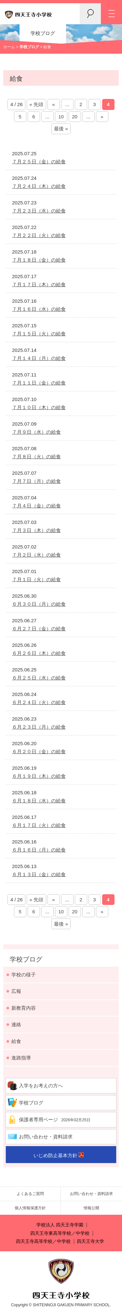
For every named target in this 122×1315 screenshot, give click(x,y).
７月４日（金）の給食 (36, 505)
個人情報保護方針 (30, 1208)
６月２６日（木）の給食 (39, 653)
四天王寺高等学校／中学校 (43, 1241)
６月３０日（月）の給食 (39, 604)
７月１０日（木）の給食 (39, 407)
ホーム (9, 47)
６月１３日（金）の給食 (39, 874)
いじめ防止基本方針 (55, 1155)
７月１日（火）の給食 (36, 579)
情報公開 (91, 1208)
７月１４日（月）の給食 (39, 358)
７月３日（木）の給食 (36, 530)
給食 (16, 1041)
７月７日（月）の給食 (36, 481)
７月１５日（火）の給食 (39, 333)
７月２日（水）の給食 (36, 555)
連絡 (16, 1024)
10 (61, 116)
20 (74, 116)
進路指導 (21, 1057)
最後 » (61, 128)
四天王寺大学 (90, 1241)
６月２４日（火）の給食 (39, 702)
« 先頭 (37, 104)
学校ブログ (26, 959)
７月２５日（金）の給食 (39, 161)
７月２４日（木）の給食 (39, 186)
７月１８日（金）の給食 (39, 260)
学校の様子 (23, 974)
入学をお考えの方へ (41, 1085)
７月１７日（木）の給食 (39, 284)
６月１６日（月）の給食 (39, 850)
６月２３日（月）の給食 (39, 727)
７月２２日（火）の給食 (39, 235)
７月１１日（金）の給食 (39, 383)
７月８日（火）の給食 (36, 456)
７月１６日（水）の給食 (39, 309)
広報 (16, 991)
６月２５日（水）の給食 (39, 677)
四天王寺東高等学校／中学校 (59, 1233)
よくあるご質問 (30, 1193)
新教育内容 (23, 1008)
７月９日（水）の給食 (36, 432)
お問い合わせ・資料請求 (46, 1136)
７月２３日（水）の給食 (39, 210)
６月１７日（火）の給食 (39, 825)
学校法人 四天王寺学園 (59, 1225)
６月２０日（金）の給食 (39, 751)
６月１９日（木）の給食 (39, 776)
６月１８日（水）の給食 (39, 800)
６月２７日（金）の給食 (39, 628)
